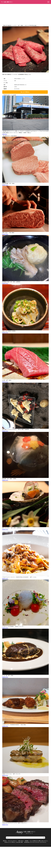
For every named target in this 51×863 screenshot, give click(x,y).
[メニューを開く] (48, 2)
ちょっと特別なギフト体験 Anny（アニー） (39, 840)
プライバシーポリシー (12, 840)
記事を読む (4, 134)
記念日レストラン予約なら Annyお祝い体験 (14, 842)
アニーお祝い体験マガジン (7, 1)
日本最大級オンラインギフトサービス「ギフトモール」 (35, 842)
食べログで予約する (25, 92)
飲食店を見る (5, 185)
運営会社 (5, 840)
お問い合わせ (21, 840)
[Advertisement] (25, 14)
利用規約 (26, 840)
